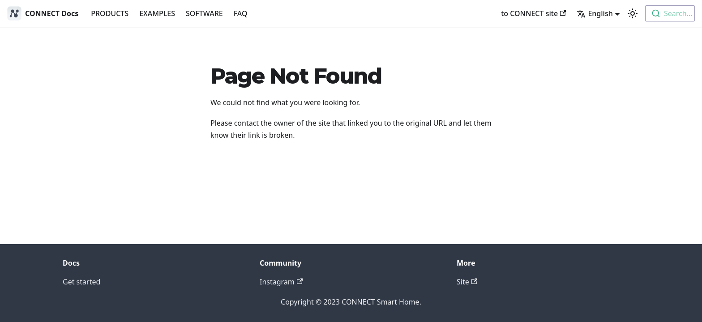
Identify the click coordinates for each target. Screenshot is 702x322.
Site (467, 282)
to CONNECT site (533, 13)
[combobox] (670, 13)
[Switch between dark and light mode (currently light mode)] (632, 13)
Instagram (281, 282)
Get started (81, 282)
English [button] (594, 13)
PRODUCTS (109, 13)
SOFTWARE (204, 13)
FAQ (241, 13)
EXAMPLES (157, 13)
